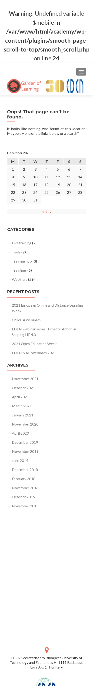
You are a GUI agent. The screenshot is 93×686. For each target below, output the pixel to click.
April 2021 (20, 397)
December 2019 (25, 442)
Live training (21, 243)
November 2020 (25, 424)
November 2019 (25, 451)
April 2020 (20, 433)
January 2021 (22, 415)
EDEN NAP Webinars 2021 (34, 352)
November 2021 (25, 378)
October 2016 (23, 497)
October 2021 (23, 387)
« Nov (46, 211)
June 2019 (20, 460)
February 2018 (23, 478)
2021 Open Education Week (34, 343)
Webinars (19, 279)
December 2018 (25, 469)
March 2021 (22, 406)
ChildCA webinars (26, 320)
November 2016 (25, 487)
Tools (16, 252)
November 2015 (25, 506)
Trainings (19, 270)
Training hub (22, 261)
